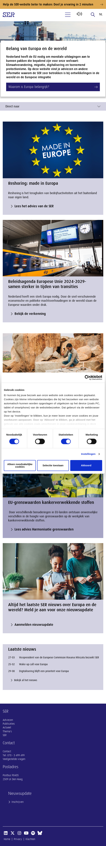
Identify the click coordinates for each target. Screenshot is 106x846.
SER (4, 735)
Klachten (30, 839)
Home (7, 839)
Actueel (7, 727)
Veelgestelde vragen (14, 759)
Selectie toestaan (53, 465)
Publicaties (9, 723)
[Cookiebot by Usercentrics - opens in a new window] (87, 377)
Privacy (18, 839)
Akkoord (86, 465)
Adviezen (8, 720)
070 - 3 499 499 (16, 755)
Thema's (7, 731)
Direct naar (53, 106)
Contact (7, 751)
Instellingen (88, 454)
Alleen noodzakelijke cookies (20, 465)
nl (100, 14)
